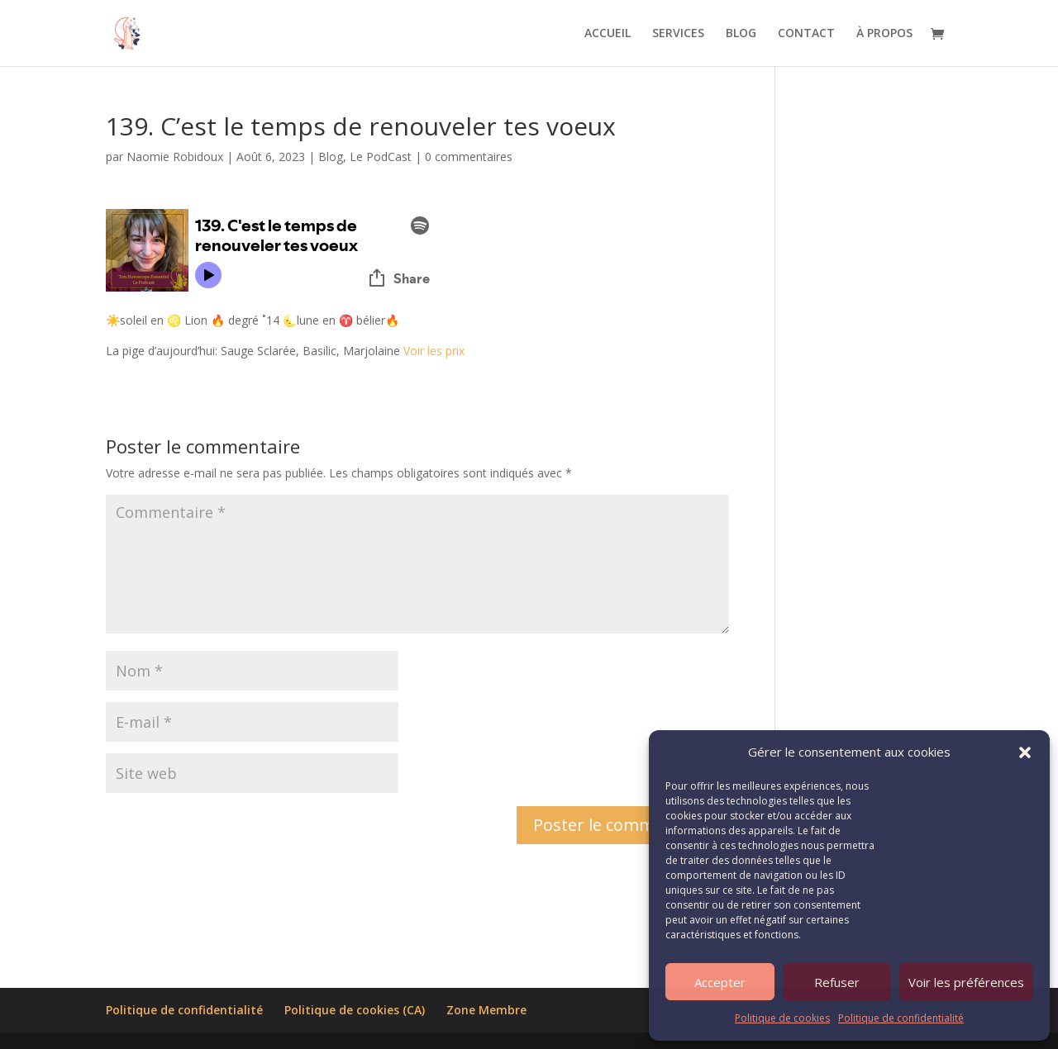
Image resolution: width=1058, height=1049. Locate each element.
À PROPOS (884, 33)
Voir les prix (435, 350)
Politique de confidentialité (901, 1018)
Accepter (720, 982)
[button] (1025, 752)
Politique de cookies (782, 1018)
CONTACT (806, 33)
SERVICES (678, 33)
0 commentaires (468, 156)
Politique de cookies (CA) (354, 1010)
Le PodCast (381, 156)
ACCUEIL (607, 33)
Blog (330, 156)
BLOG (741, 33)
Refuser (837, 982)
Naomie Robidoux (174, 156)
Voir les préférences (966, 982)
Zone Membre (486, 1010)
